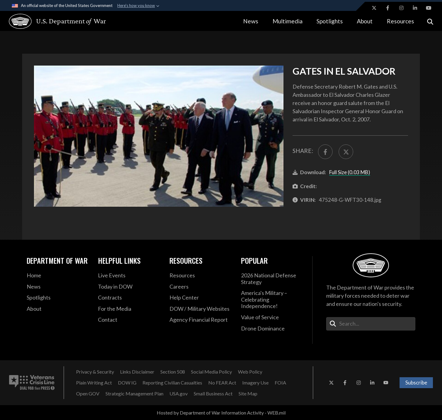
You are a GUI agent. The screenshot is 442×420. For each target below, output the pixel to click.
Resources (400, 21)
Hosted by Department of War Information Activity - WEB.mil (221, 412)
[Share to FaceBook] (325, 151)
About (365, 21)
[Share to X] (346, 151)
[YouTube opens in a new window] (428, 7)
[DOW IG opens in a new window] (127, 382)
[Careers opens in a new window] (200, 287)
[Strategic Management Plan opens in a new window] (134, 393)
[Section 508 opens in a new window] (172, 371)
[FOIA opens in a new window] (280, 382)
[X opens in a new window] (374, 7)
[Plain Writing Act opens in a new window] (94, 382)
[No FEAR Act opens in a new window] (222, 382)
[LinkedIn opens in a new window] (415, 7)
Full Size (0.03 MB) (349, 172)
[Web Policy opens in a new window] (250, 371)
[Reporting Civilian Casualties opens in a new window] (172, 382)
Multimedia (288, 21)
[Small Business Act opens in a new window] (213, 393)
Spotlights (329, 21)
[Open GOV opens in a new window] (87, 393)
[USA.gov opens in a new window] (178, 393)
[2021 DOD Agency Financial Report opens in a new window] (200, 320)
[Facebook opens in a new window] (387, 7)
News (250, 21)
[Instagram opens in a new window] (401, 7)
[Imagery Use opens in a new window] (255, 382)
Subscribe (416, 382)
